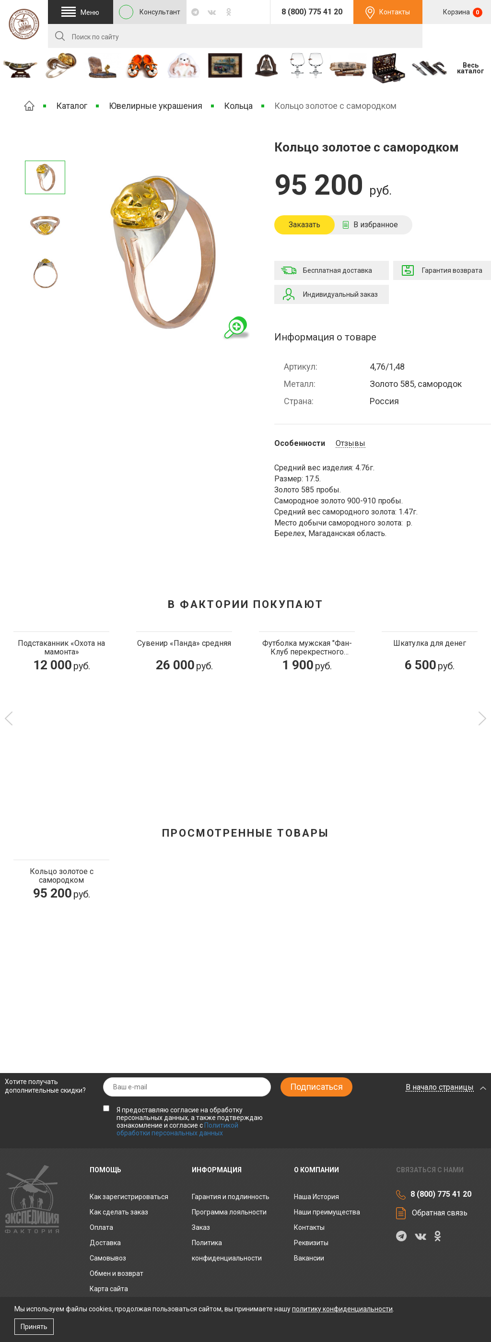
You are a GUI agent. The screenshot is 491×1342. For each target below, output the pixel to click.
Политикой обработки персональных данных (177, 1129)
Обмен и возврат (116, 1273)
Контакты (394, 12)
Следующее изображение (45, 148)
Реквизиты (311, 1243)
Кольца (238, 106)
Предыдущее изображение (45, 302)
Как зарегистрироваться (129, 1197)
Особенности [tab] (299, 443)
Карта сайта (109, 1289)
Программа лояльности (229, 1212)
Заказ (201, 1227)
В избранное (375, 224)
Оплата (101, 1227)
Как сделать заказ (119, 1212)
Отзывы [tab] (350, 443)
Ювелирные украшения (155, 106)
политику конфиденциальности (342, 1309)
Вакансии (309, 1258)
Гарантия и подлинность (230, 1197)
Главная (29, 106)
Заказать (304, 224)
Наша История (316, 1197)
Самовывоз (108, 1258)
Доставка (105, 1243)
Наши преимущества (327, 1212)
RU (456, 36)
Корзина (462, 12)
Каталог (71, 106)
